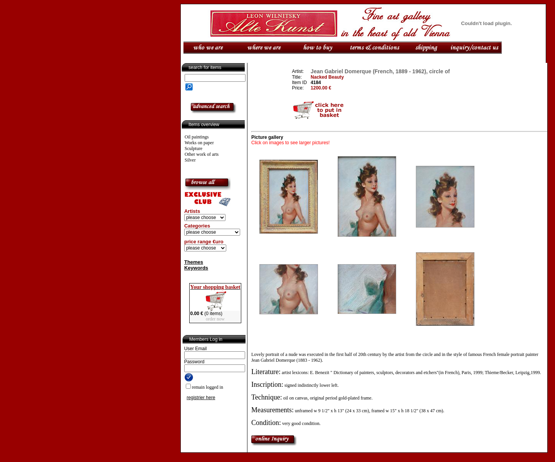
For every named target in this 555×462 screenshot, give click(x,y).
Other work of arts (202, 154)
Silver (190, 160)
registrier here (201, 397)
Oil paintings (197, 137)
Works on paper (199, 142)
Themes (193, 262)
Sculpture (193, 148)
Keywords (196, 268)
